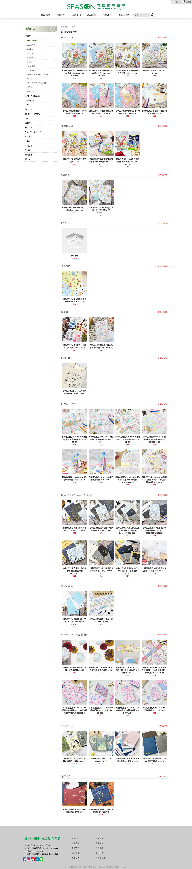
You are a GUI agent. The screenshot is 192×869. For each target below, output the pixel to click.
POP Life (30, 53)
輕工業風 (30, 91)
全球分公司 (100, 853)
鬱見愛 (29, 62)
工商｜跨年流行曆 (32, 96)
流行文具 (28, 137)
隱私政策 (75, 853)
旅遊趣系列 (31, 45)
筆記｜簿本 (29, 109)
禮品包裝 (28, 127)
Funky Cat (31, 66)
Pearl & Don (32, 40)
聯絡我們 (75, 858)
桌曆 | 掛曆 (29, 100)
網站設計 (124, 867)
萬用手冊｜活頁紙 (32, 114)
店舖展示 (28, 155)
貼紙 (27, 118)
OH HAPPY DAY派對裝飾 (37, 83)
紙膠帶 (28, 123)
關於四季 (61, 14)
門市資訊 (99, 848)
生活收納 (28, 146)
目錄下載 (76, 14)
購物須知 (99, 843)
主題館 (28, 36)
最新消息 (45, 14)
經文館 (28, 159)
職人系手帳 (31, 87)
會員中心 (75, 838)
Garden (30, 49)
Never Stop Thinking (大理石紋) (39, 74)
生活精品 (28, 150)
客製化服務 (123, 14)
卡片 (27, 105)
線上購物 (91, 14)
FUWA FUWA (32, 70)
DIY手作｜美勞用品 (33, 132)
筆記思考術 (31, 79)
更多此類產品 (163, 38)
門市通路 (107, 14)
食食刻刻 (30, 57)
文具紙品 (28, 141)
